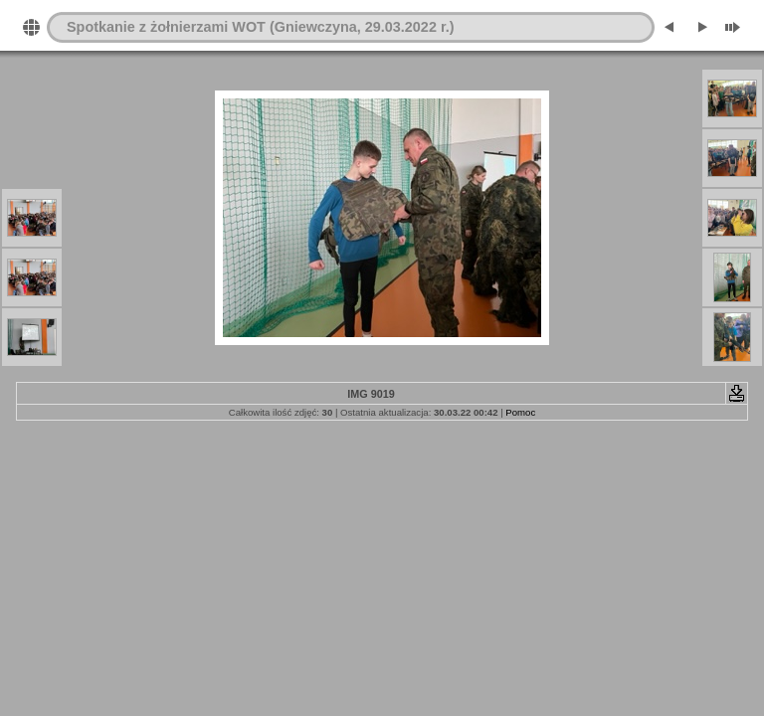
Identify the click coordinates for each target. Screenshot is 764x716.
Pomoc (520, 412)
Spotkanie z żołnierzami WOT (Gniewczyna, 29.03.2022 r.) (260, 27)
